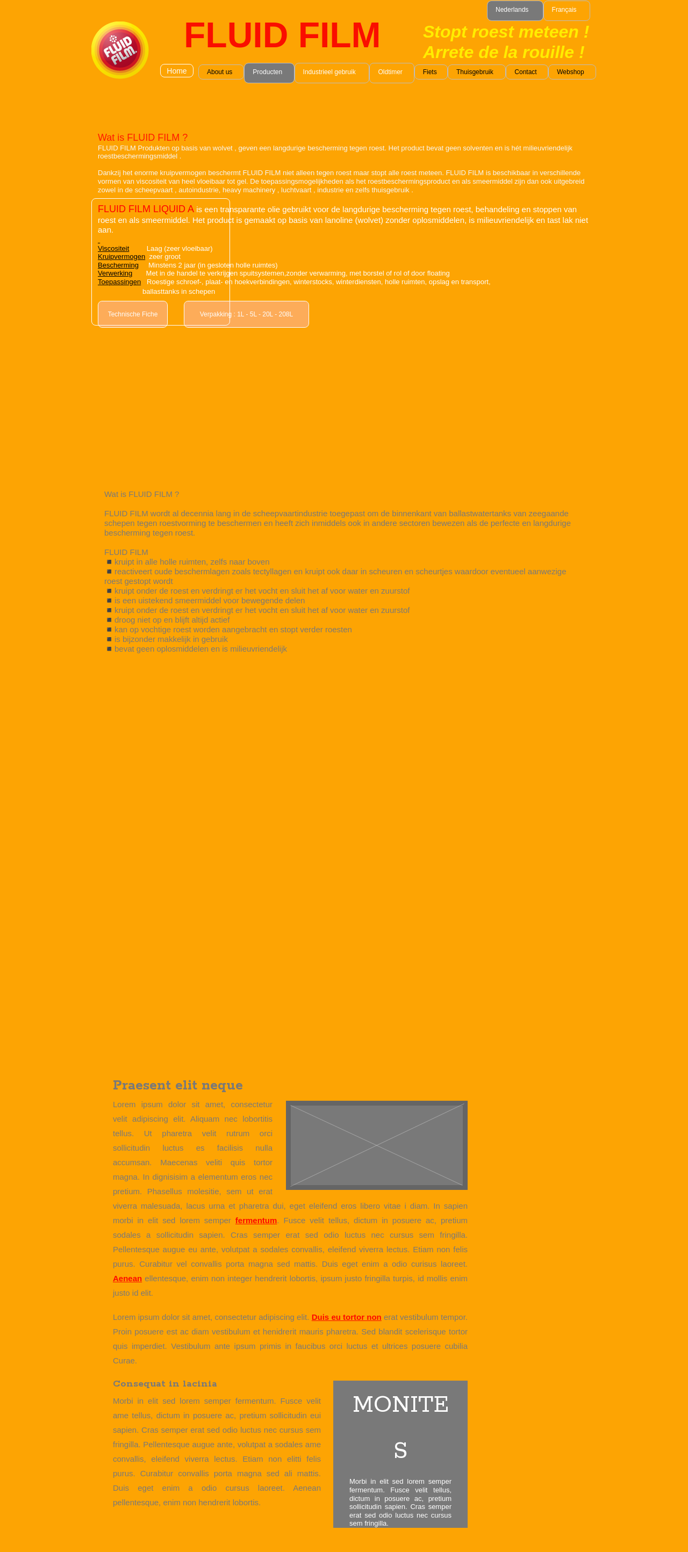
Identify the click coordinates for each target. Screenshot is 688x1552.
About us (219, 72)
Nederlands (512, 9)
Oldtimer (390, 72)
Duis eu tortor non (347, 1317)
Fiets (430, 72)
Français (564, 9)
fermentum (256, 1220)
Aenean (127, 1278)
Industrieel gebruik (329, 72)
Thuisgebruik (474, 72)
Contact (525, 72)
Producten (267, 72)
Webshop (570, 72)
